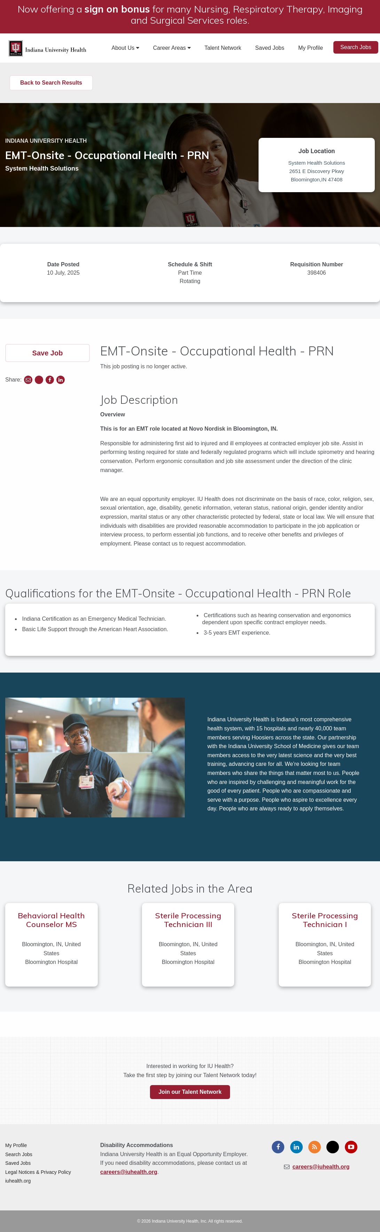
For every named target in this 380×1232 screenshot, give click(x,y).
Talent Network (223, 48)
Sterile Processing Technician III (188, 920)
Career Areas (172, 48)
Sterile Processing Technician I (325, 920)
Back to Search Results (51, 83)
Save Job (47, 353)
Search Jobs (355, 47)
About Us (125, 48)
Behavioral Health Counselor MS (51, 920)
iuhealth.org (18, 1181)
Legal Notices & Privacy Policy (38, 1172)
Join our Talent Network (189, 1092)
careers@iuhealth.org (128, 1172)
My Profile (310, 48)
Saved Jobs (269, 48)
